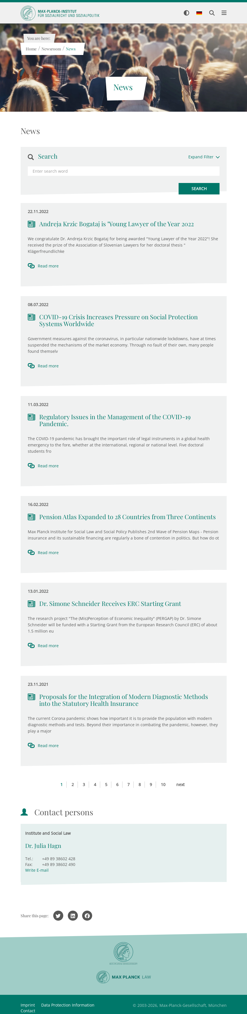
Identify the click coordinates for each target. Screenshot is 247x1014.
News (71, 49)
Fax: (29, 864)
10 (163, 784)
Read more (48, 266)
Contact (28, 1010)
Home (31, 49)
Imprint (28, 1005)
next (180, 784)
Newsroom (51, 49)
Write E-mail (37, 870)
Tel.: (29, 858)
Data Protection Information (67, 1005)
